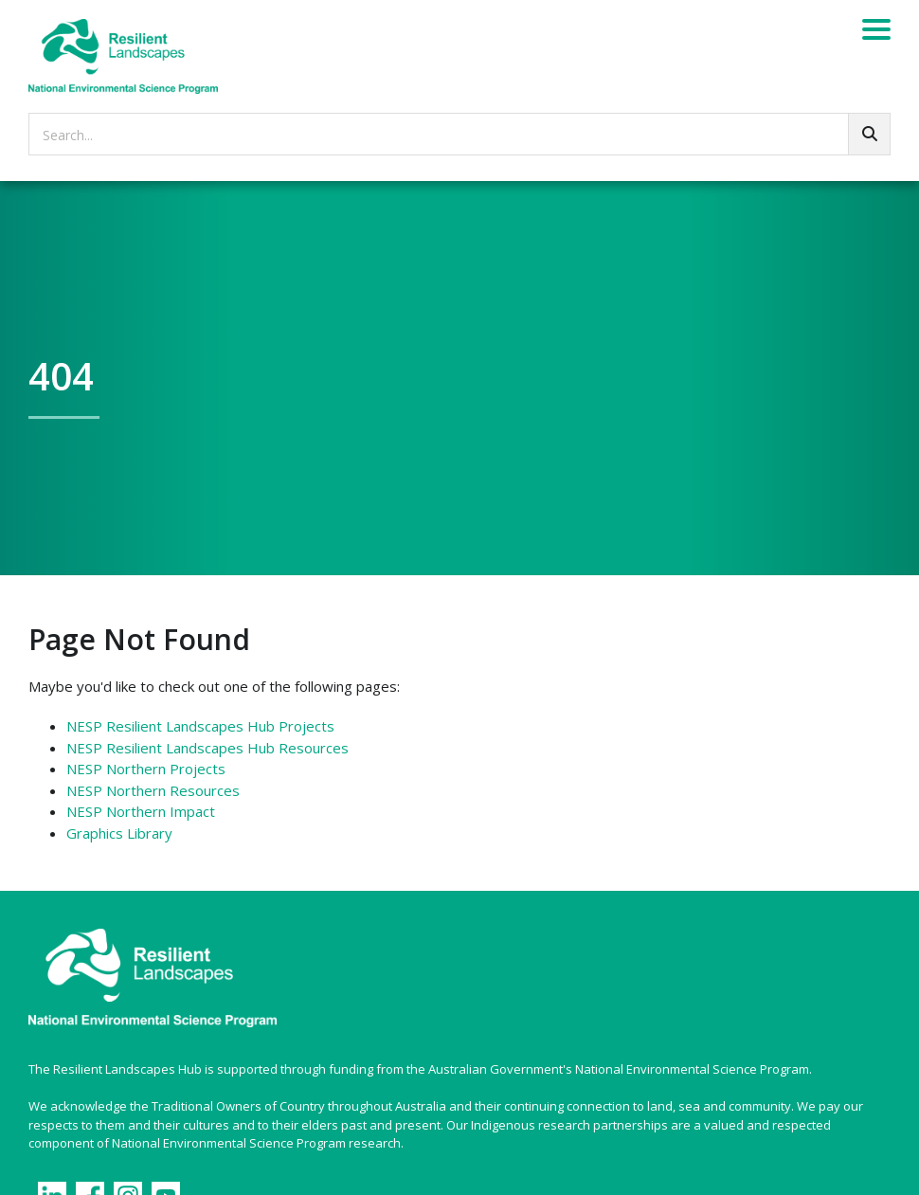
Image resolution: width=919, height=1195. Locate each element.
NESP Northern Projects (145, 768)
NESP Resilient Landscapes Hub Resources (207, 747)
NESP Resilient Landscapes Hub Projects (200, 725)
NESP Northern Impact (140, 811)
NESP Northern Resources (153, 790)
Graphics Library (119, 833)
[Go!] (869, 134)
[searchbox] (459, 134)
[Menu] (876, 32)
